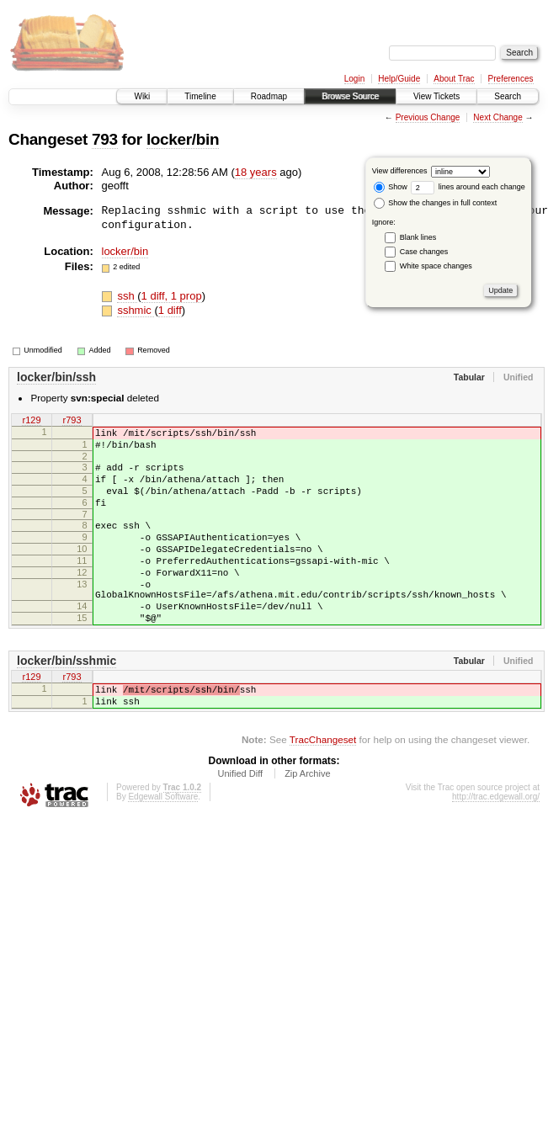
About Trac (454, 78)
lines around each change (468, 187)
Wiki (142, 96)
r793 (71, 421)
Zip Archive (307, 821)
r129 (31, 421)
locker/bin (182, 139)
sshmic (135, 310)
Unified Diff (240, 821)
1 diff (170, 310)
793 (105, 139)
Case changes (424, 251)
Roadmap (269, 96)
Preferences (511, 78)
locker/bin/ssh (56, 377)
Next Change (497, 117)
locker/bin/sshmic (66, 701)
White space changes (436, 266)
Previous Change (428, 117)
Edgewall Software (163, 844)
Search (507, 96)
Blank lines (418, 237)
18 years (256, 172)
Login (354, 78)
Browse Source (350, 96)
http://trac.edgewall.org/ (496, 844)
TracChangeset (323, 787)
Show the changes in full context (435, 203)
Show (390, 187)
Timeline (199, 96)
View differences (400, 171)
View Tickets (436, 96)
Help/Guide (399, 78)
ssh (127, 296)
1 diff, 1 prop (171, 296)
